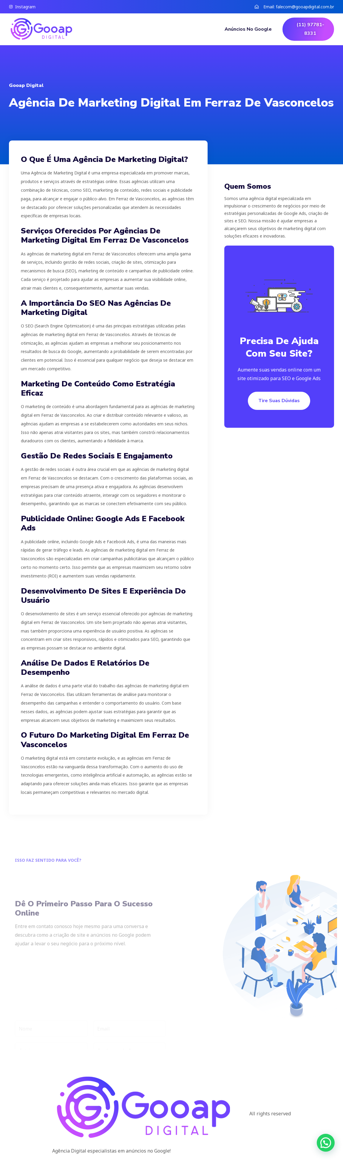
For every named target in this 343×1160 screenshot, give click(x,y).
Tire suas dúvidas (279, 400)
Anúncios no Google (248, 29)
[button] (326, 1143)
